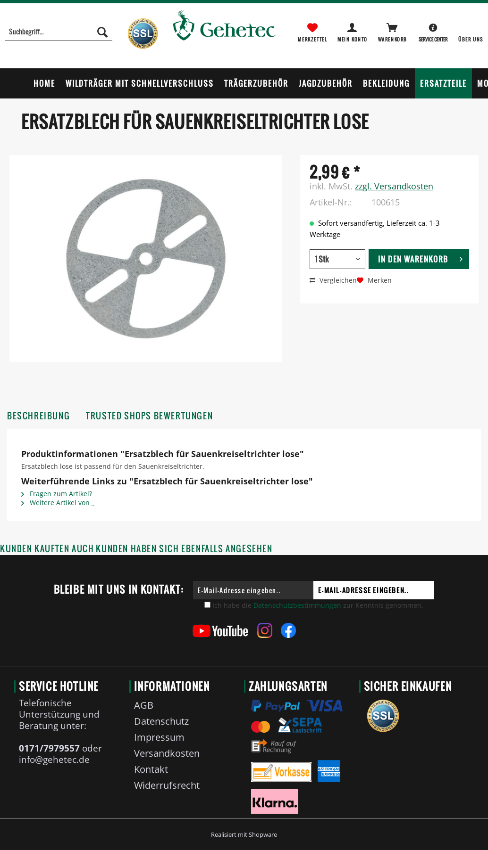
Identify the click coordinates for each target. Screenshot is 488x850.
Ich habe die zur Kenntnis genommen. (317, 605)
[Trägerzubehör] (256, 83)
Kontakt (151, 769)
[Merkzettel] (312, 31)
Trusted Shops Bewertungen (149, 415)
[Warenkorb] (393, 31)
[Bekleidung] (386, 83)
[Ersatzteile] (443, 83)
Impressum (159, 737)
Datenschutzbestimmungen (297, 605)
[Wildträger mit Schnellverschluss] (139, 83)
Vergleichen (333, 280)
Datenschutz (161, 721)
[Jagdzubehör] (326, 83)
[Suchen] (102, 31)
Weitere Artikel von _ (57, 502)
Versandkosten (167, 753)
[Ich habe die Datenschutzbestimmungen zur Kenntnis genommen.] (207, 605)
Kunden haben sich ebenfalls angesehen (184, 548)
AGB (143, 705)
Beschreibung (38, 415)
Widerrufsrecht (167, 785)
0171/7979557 (49, 748)
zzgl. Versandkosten (394, 186)
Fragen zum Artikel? (56, 493)
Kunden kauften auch (47, 548)
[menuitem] (58, 36)
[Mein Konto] (353, 31)
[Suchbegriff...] (58, 31)
